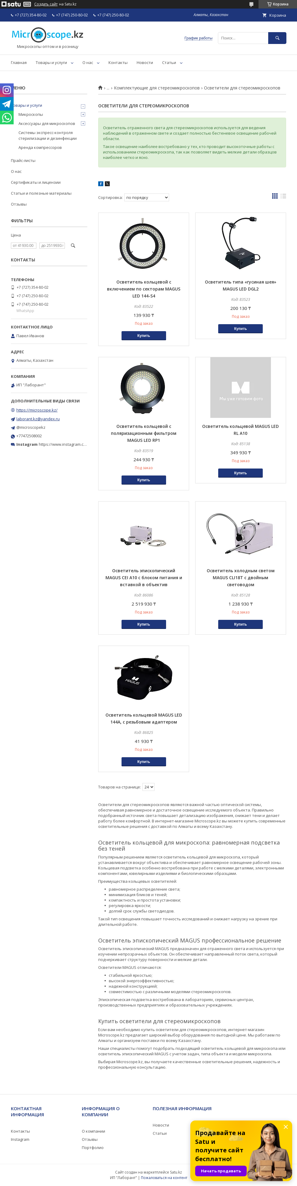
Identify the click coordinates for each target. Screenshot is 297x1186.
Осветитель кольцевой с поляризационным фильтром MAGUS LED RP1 (143, 433)
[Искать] (277, 38)
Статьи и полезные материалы (41, 193)
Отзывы (19, 204)
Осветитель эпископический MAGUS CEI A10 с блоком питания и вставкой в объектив (143, 577)
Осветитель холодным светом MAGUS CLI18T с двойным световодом (241, 577)
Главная (19, 62)
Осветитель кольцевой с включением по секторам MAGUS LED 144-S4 (143, 289)
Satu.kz (176, 1172)
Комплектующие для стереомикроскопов (157, 88)
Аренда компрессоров (40, 147)
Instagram (20, 1139)
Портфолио (93, 1147)
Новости (145, 62)
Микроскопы (30, 114)
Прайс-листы (23, 160)
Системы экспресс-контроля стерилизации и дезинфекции (47, 135)
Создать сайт (46, 4)
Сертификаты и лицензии (36, 182)
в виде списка (283, 197)
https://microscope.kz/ (37, 410)
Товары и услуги (51, 62)
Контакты (118, 62)
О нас (87, 62)
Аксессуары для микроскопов (46, 123)
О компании (93, 1131)
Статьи (169, 62)
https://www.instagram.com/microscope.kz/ (78, 444)
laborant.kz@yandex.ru (38, 418)
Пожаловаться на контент (164, 1177)
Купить (143, 336)
